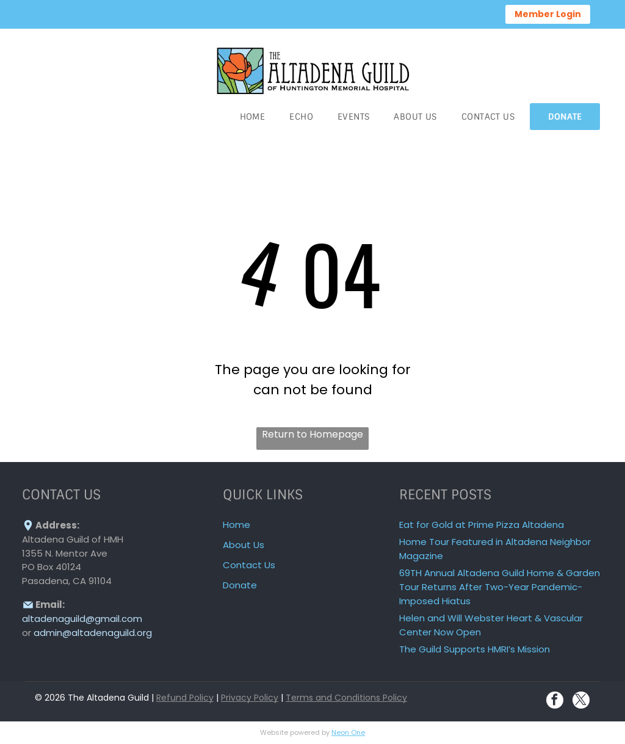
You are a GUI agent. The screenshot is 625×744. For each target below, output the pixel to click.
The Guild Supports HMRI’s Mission (474, 649)
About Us (243, 544)
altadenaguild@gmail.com (82, 618)
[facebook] (554, 702)
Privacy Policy (249, 698)
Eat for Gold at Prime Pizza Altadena (481, 524)
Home (236, 524)
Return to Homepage (312, 434)
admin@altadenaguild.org (93, 632)
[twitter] (581, 702)
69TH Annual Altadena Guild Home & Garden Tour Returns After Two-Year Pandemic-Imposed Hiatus (499, 586)
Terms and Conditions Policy (346, 698)
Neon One (348, 732)
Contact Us (249, 564)
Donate (240, 585)
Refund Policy (185, 698)
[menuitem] (253, 116)
